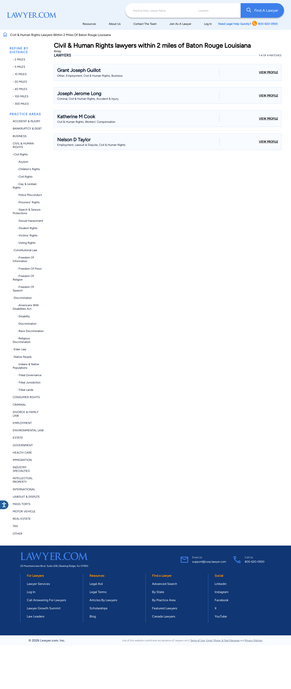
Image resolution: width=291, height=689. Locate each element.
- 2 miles (19, 59)
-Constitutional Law (25, 250)
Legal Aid (96, 584)
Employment (22, 423)
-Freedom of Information (23, 259)
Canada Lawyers (163, 616)
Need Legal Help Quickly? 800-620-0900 (248, 24)
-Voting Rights (24, 243)
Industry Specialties (21, 469)
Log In (208, 24)
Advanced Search (164, 584)
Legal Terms (98, 592)
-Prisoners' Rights (26, 202)
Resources (89, 24)
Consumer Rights (26, 397)
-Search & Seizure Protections (26, 211)
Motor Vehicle (24, 511)
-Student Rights (25, 228)
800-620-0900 (254, 561)
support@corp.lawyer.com (209, 561)
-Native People (22, 357)
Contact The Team (145, 24)
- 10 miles (20, 74)
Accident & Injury (26, 121)
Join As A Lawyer (180, 24)
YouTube (221, 616)
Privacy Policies (253, 640)
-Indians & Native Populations (26, 366)
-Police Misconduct (27, 195)
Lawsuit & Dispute (26, 496)
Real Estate (22, 519)
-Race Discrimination (28, 331)
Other (17, 533)
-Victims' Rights (25, 235)
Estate (18, 437)
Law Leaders (35, 616)
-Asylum (20, 162)
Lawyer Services (38, 584)
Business (20, 136)
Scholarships (98, 608)
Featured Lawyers (164, 608)
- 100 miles (20, 96)
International (24, 489)
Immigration (22, 460)
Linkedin (220, 584)
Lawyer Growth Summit (44, 608)
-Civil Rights (20, 154)
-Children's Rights (26, 169)
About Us (115, 24)
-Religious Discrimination (22, 340)
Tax (15, 526)
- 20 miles (20, 81)
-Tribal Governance (27, 375)
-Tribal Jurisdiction (26, 382)
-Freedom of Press (27, 268)
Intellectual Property (23, 480)
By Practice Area (163, 600)
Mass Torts (21, 504)
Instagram (221, 592)
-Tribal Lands (23, 390)
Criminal (19, 404)
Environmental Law (28, 430)
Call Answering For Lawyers (46, 600)
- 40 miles (20, 89)
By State (158, 592)
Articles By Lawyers (103, 600)
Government (23, 445)
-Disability (21, 316)
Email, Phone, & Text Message (223, 640)
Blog (93, 616)
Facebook (221, 600)
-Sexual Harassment (28, 221)
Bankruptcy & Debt (27, 128)
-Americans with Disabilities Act (26, 307)
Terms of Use (197, 640)
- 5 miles (19, 67)
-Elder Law (19, 349)
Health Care (22, 452)
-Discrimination (22, 298)
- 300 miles (21, 103)
